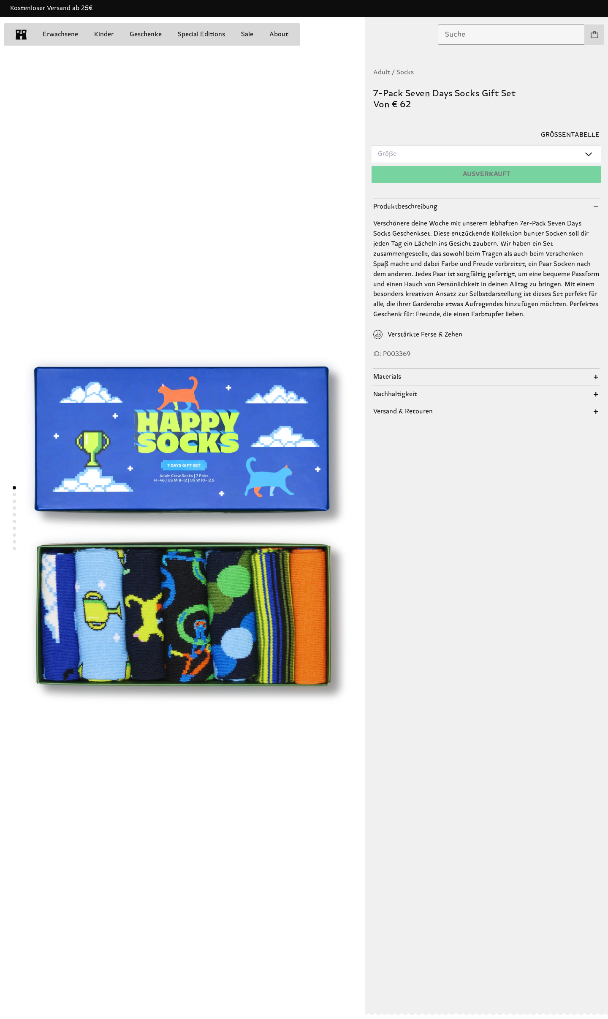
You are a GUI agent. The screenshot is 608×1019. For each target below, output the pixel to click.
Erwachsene (60, 34)
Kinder (104, 34)
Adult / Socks (393, 72)
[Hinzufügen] (486, 174)
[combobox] (511, 34)
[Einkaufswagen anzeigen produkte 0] (594, 34)
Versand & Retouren (403, 411)
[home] (21, 35)
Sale (247, 34)
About (278, 34)
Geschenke (146, 34)
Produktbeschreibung (405, 206)
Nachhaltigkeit (395, 394)
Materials (387, 376)
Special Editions (201, 34)
